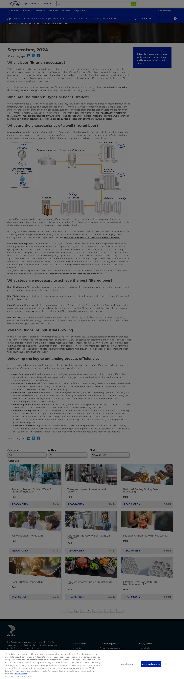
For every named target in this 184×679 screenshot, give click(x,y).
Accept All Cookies (151, 664)
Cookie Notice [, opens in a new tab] (20, 674)
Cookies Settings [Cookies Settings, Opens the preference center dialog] (129, 664)
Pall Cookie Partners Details (18, 676)
